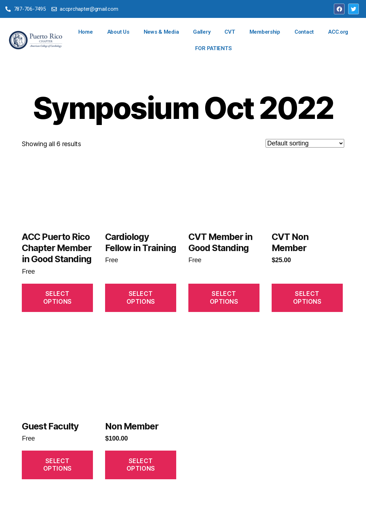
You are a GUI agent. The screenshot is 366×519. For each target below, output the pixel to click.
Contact (304, 32)
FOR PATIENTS (213, 48)
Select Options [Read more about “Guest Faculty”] (57, 464)
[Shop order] (305, 143)
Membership (264, 32)
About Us (118, 32)
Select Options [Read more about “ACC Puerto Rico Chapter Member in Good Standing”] (57, 297)
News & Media (161, 32)
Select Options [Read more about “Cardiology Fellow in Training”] (141, 297)
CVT (229, 32)
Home (85, 32)
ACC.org (338, 32)
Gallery (201, 32)
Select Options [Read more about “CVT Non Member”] (307, 297)
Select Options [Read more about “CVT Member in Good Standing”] (224, 297)
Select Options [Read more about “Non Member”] (141, 464)
